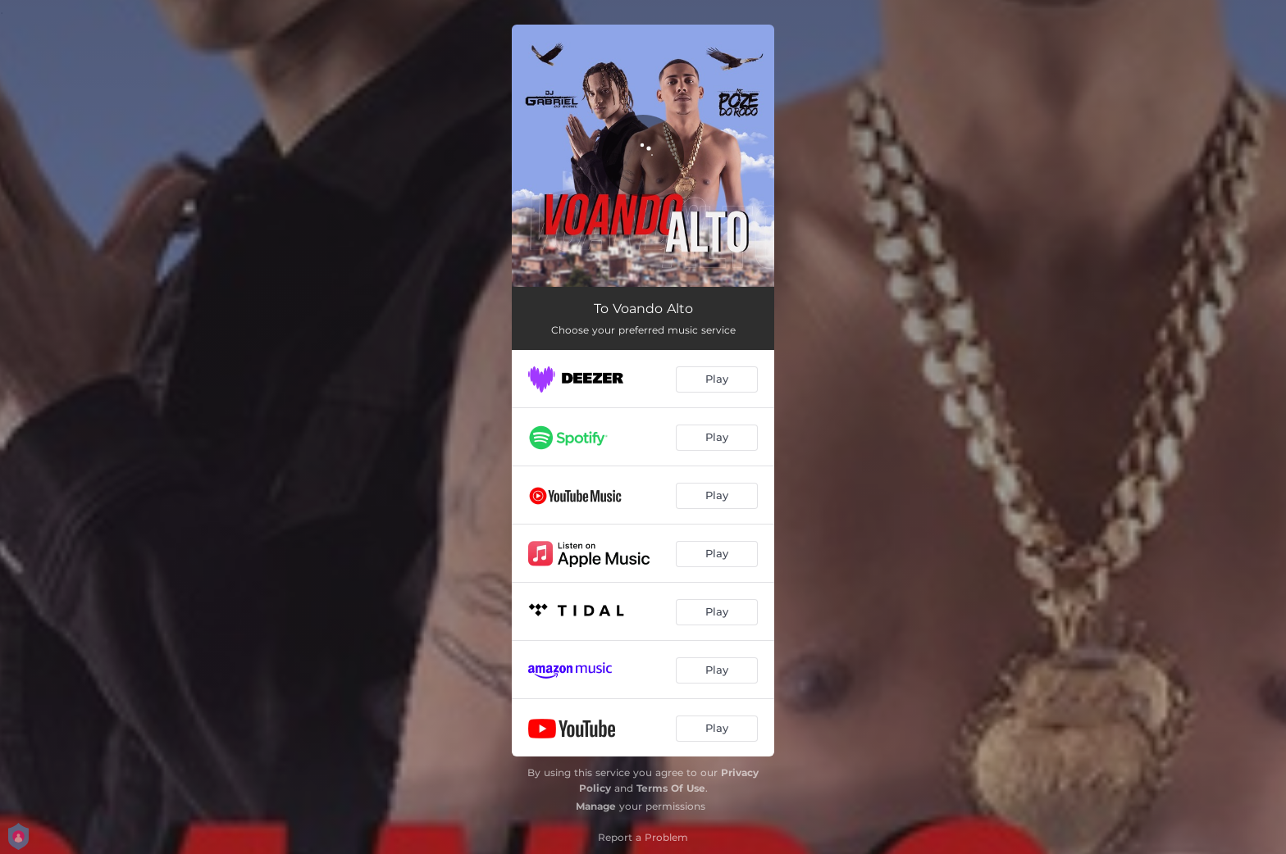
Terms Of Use (670, 788)
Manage (596, 806)
